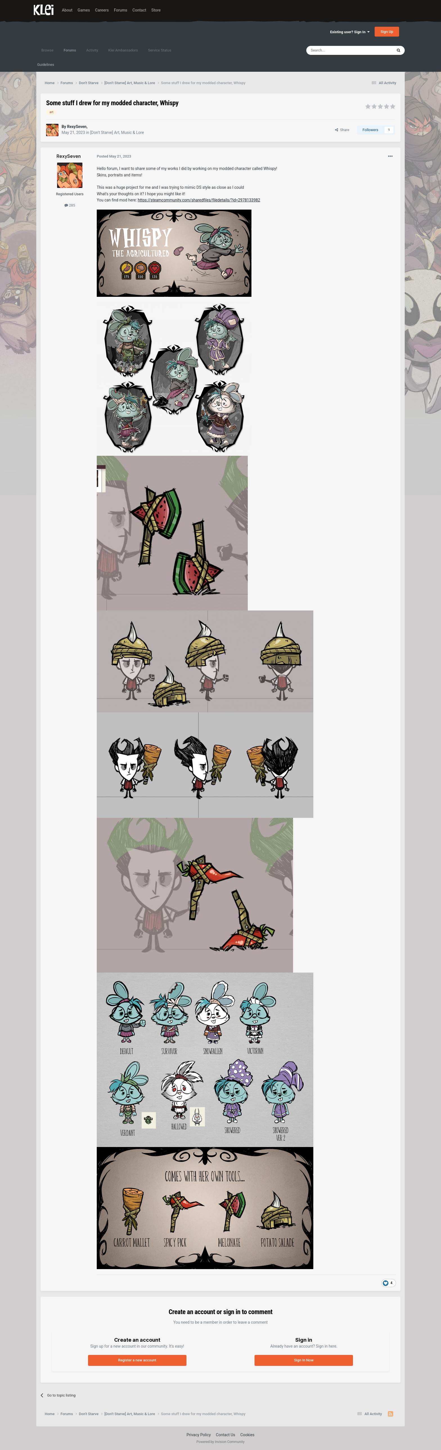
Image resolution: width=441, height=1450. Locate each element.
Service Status (159, 50)
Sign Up (387, 32)
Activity (92, 50)
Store (156, 10)
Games (84, 10)
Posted (114, 156)
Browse (47, 50)
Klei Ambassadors (123, 50)
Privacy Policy (198, 1435)
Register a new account (137, 1360)
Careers (102, 10)
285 (69, 205)
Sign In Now (303, 1360)
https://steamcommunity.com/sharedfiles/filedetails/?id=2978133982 (199, 200)
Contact (139, 10)
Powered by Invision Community (221, 1442)
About (67, 10)
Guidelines (45, 64)
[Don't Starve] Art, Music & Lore (117, 132)
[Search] (336, 50)
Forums (120, 10)
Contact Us (225, 1435)
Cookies (247, 1435)
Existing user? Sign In (350, 32)
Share (342, 130)
